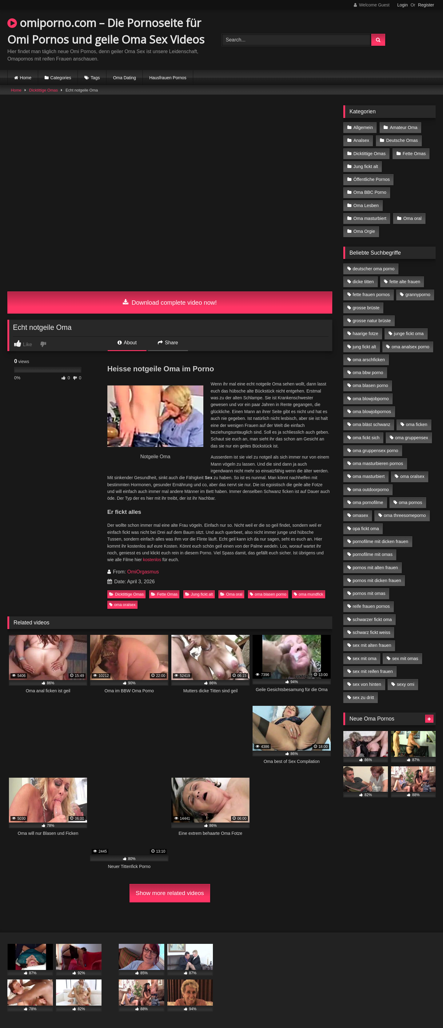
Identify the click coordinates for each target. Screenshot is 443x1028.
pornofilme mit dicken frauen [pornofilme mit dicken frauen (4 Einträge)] (380, 541)
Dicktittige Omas (43, 90)
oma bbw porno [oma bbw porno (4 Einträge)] (368, 372)
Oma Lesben (366, 205)
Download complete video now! (170, 302)
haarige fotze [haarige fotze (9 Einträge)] (365, 333)
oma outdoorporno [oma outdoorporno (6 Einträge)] (371, 489)
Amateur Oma (403, 127)
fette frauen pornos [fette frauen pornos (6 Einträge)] (371, 294)
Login (402, 4)
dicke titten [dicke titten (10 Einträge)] (363, 281)
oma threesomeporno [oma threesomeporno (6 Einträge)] (405, 515)
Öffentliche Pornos (371, 179)
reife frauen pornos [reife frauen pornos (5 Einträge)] (371, 606)
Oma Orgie (364, 231)
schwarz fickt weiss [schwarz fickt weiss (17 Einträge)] (371, 632)
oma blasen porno (268, 594)
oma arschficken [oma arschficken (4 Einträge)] (369, 359)
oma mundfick (308, 594)
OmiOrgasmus (143, 571)
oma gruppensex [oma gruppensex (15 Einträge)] (411, 437)
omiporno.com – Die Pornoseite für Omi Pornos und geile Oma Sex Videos (106, 31)
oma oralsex (122, 604)
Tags (95, 77)
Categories (60, 77)
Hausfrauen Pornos (167, 77)
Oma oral (231, 594)
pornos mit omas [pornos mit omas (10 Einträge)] (369, 593)
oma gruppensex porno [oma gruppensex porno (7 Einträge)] (375, 450)
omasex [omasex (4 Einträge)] (360, 515)
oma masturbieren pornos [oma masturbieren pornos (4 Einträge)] (378, 463)
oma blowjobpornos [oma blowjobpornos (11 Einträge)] (372, 411)
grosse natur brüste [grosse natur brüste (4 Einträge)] (372, 320)
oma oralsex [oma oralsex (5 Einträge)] (412, 476)
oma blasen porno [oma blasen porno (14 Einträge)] (370, 385)
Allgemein (363, 127)
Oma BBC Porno (369, 192)
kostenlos (152, 559)
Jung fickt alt (199, 594)
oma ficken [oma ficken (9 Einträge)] (416, 424)
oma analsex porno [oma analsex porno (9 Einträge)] (410, 346)
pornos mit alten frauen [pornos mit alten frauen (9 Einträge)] (375, 567)
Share (168, 342)
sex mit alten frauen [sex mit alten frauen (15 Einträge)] (372, 645)
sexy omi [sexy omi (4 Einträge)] (405, 684)
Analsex (361, 140)
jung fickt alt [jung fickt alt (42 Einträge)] (364, 346)
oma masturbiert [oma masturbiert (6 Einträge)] (369, 476)
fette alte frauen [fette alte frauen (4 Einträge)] (404, 281)
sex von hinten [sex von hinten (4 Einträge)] (367, 684)
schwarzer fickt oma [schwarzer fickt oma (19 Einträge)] (372, 619)
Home (25, 77)
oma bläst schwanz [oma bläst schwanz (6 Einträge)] (371, 424)
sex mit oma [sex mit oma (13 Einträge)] (365, 658)
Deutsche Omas (402, 140)
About (127, 342)
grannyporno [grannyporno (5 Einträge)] (417, 294)
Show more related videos (170, 893)
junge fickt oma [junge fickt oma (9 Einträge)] (409, 333)
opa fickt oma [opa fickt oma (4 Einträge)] (366, 528)
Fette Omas (164, 594)
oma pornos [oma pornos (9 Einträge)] (410, 502)
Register (426, 4)
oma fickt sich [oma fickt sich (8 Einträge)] (366, 437)
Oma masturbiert (369, 218)
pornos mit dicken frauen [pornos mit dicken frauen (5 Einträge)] (377, 580)
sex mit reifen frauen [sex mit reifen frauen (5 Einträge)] (373, 671)
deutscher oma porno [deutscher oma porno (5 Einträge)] (373, 268)
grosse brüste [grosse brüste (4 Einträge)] (366, 307)
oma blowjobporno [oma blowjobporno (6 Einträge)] (371, 398)
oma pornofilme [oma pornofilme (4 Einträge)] (368, 502)
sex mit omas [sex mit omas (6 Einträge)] (405, 658)
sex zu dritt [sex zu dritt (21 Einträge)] (363, 697)
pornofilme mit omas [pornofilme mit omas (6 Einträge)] (373, 554)
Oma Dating (124, 77)
